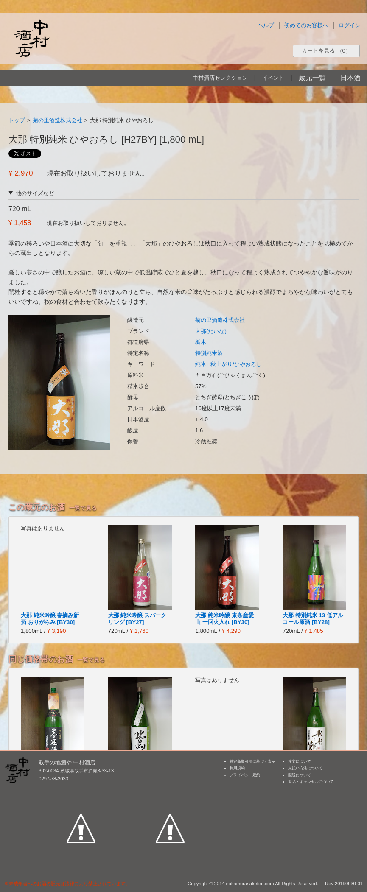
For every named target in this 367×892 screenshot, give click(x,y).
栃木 (200, 342)
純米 (200, 364)
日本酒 (350, 77)
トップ (16, 120)
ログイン (350, 25)
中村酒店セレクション (220, 78)
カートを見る (326, 51)
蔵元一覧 (312, 77)
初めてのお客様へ (306, 25)
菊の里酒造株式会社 (57, 120)
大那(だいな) (211, 331)
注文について (299, 761)
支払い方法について (305, 768)
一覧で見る (83, 508)
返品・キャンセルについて (311, 782)
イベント (273, 78)
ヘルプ (266, 25)
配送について (299, 775)
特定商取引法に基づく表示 (252, 761)
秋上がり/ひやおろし (236, 364)
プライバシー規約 (245, 775)
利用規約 (237, 768)
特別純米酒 (209, 353)
